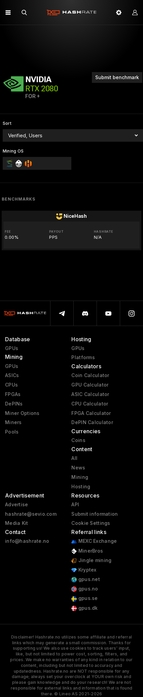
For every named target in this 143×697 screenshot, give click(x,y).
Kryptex (83, 570)
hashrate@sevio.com (31, 514)
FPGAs (13, 394)
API (75, 504)
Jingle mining (91, 560)
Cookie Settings (90, 523)
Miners (13, 422)
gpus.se (84, 598)
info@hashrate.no (27, 541)
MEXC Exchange (94, 541)
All (74, 458)
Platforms (83, 357)
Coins (78, 440)
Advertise (16, 504)
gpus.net (85, 579)
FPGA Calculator (91, 413)
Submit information (94, 514)
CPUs (11, 385)
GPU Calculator (89, 385)
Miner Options (22, 413)
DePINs (14, 403)
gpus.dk (84, 608)
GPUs (11, 348)
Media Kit (16, 523)
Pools (12, 432)
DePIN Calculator (92, 422)
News (78, 467)
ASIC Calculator (90, 394)
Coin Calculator (90, 375)
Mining (79, 477)
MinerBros (87, 551)
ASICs (12, 375)
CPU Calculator (89, 403)
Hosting (80, 486)
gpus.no (84, 589)
